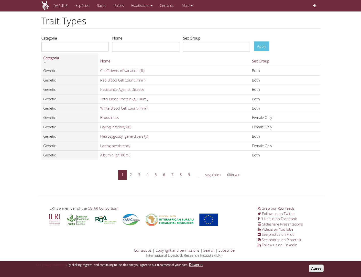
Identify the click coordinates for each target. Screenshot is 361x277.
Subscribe (227, 250)
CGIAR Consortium (103, 208)
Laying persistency (115, 145)
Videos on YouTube (275, 229)
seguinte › (213, 174)
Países (119, 5)
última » (233, 174)
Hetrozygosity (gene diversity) (124, 136)
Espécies (82, 5)
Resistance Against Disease (122, 89)
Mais (187, 5)
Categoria (49, 38)
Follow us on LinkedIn (277, 244)
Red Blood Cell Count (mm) (122, 80)
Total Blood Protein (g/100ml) (124, 98)
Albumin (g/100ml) (115, 155)
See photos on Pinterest (279, 239)
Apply (261, 46)
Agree (316, 270)
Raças (101, 5)
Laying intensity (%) (115, 126)
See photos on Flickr (276, 234)
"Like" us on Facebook (277, 218)
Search (209, 250)
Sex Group (191, 38)
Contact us (143, 250)
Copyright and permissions (177, 250)
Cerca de (167, 5)
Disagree (196, 266)
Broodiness (109, 117)
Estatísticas (142, 5)
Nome (117, 38)
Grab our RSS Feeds (276, 208)
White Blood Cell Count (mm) (124, 108)
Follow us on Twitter (276, 213)
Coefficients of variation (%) (122, 70)
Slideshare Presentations (280, 224)
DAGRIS (60, 5)
